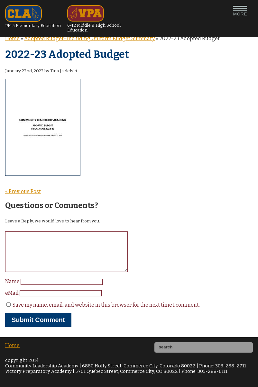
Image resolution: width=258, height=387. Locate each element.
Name (13, 289)
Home (12, 38)
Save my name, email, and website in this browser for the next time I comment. (106, 313)
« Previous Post (23, 191)
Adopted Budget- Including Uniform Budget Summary (89, 38)
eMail (12, 301)
